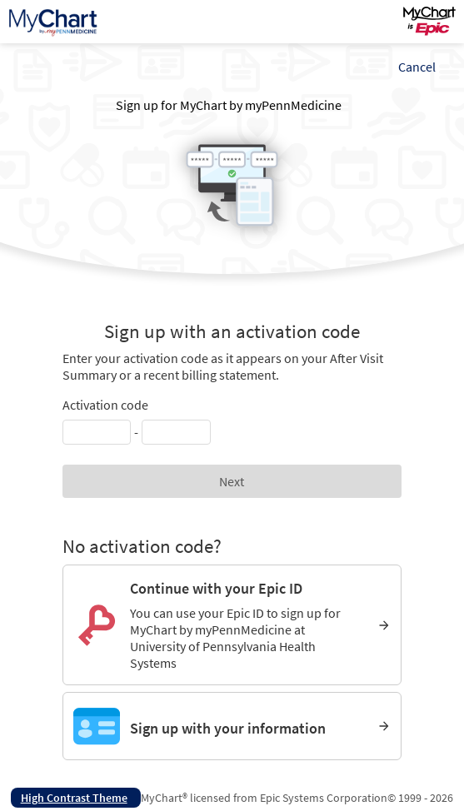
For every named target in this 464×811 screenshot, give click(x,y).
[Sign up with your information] (232, 726)
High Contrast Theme (74, 797)
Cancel (417, 66)
